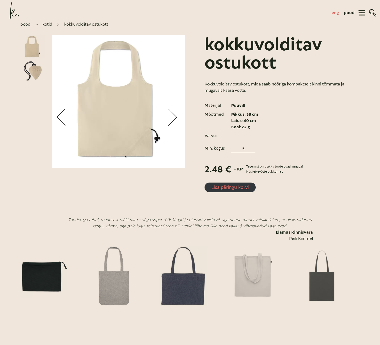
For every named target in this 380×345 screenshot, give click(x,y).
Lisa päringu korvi (230, 187)
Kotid (47, 24)
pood (349, 13)
